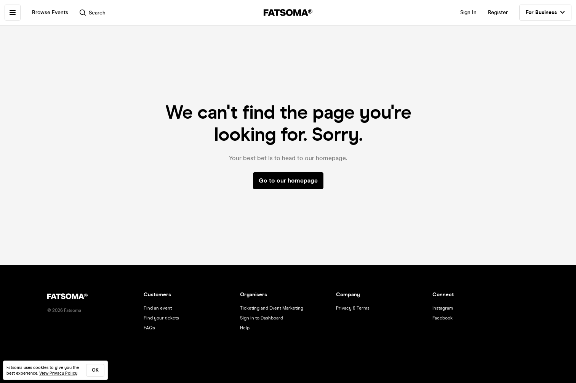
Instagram (442, 308)
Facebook (442, 318)
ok (95, 370)
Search (93, 13)
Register (498, 12)
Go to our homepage (288, 180)
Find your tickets (161, 318)
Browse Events (50, 12)
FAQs (149, 328)
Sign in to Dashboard (261, 318)
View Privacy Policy (58, 373)
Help (245, 328)
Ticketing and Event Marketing (271, 308)
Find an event (158, 308)
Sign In (468, 12)
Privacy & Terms (353, 308)
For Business (545, 12)
